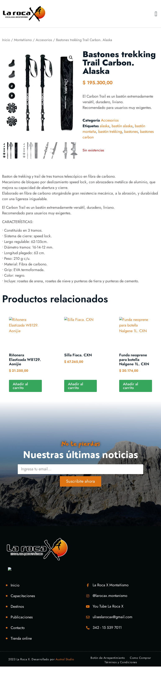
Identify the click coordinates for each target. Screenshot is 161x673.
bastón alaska (122, 126)
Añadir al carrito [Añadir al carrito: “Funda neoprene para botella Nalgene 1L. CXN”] (130, 385)
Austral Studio (65, 659)
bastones (131, 131)
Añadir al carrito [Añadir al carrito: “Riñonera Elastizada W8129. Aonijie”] (20, 385)
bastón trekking (110, 131)
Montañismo (23, 39)
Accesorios (44, 39)
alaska (104, 126)
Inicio (6, 39)
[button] (156, 14)
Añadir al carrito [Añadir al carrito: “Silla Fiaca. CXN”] (75, 385)
